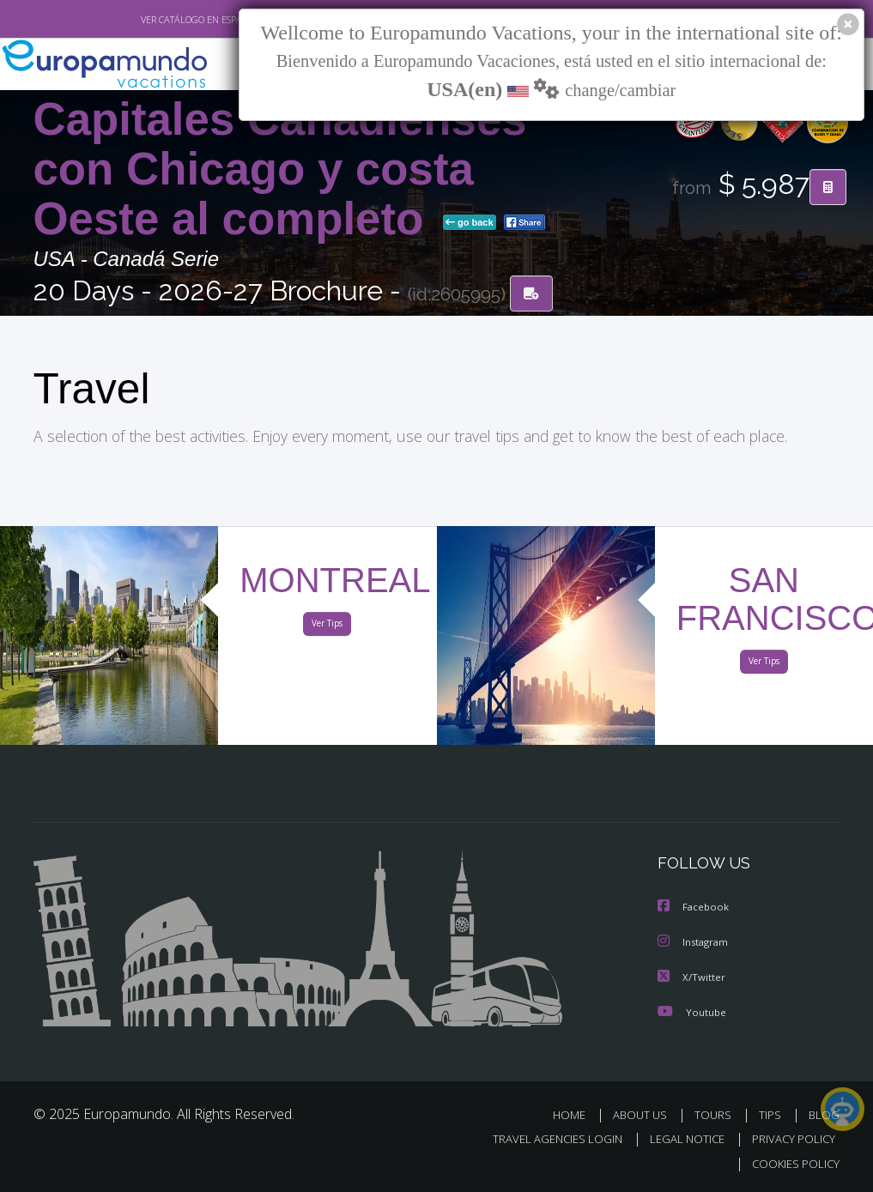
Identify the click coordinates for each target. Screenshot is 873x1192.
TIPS (773, 1114)
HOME (576, 1114)
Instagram (695, 942)
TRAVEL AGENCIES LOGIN (545, 1139)
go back (470, 223)
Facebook (694, 908)
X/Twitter (692, 977)
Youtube (692, 1011)
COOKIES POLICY (792, 1163)
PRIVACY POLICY (789, 1139)
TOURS (717, 1114)
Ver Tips (327, 627)
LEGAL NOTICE (679, 1139)
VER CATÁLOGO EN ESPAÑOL (160, 20)
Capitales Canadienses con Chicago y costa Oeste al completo (280, 169)
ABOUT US (645, 1114)
